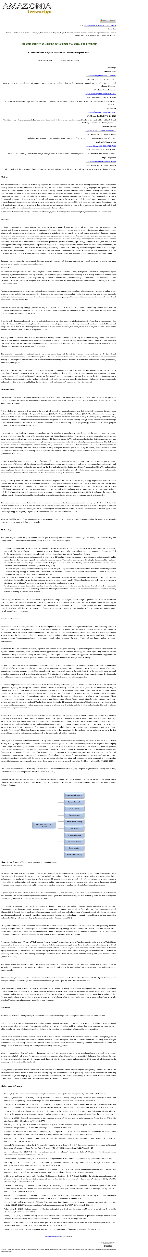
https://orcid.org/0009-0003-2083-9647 (101, 112)
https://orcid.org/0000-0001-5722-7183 (101, 146)
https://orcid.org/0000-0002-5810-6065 (101, 94)
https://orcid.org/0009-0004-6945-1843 (101, 161)
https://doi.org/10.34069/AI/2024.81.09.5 (100, 25)
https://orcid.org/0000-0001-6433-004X (100, 130)
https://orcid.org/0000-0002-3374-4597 (101, 75)
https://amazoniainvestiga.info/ (53, 1236)
